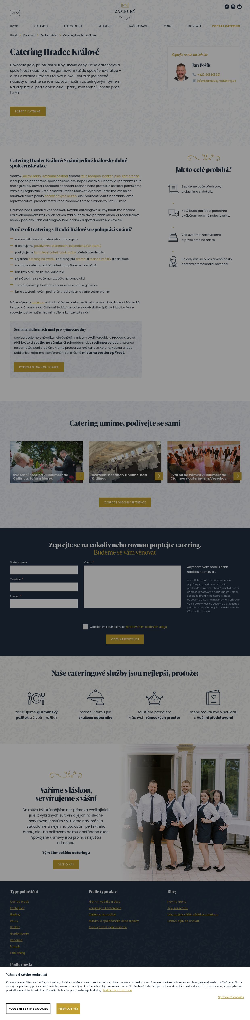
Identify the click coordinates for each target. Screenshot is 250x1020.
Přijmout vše (68, 1009)
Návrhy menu (176, 902)
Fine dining (17, 953)
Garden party (19, 934)
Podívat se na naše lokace (39, 367)
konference (130, 176)
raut (84, 176)
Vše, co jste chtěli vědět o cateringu (192, 914)
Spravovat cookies (231, 997)
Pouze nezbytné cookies (28, 1009)
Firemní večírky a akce (104, 902)
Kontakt (194, 26)
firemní (81, 259)
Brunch (15, 946)
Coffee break (19, 902)
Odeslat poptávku (125, 639)
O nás (168, 26)
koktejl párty (32, 176)
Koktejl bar (17, 908)
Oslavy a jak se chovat (183, 921)
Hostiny (15, 914)
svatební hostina (55, 176)
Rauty (14, 921)
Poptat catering (226, 26)
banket (107, 176)
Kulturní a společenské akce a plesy (114, 921)
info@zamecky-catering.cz (216, 81)
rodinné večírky (100, 259)
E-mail (14, 596)
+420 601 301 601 (208, 75)
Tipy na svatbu (177, 908)
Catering (41, 26)
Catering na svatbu (102, 914)
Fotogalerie (73, 26)
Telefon (15, 579)
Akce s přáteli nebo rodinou (108, 927)
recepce (94, 176)
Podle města (49, 35)
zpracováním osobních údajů (146, 627)
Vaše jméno (18, 562)
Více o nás (66, 864)
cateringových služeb (61, 196)
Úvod (14, 26)
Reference (106, 26)
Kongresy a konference (105, 908)
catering (38, 302)
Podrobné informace (117, 990)
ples (117, 176)
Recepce (16, 940)
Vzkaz (88, 562)
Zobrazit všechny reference (125, 502)
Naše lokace (138, 26)
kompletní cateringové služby (55, 252)
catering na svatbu (42, 259)
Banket (15, 927)
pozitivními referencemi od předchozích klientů (67, 246)
